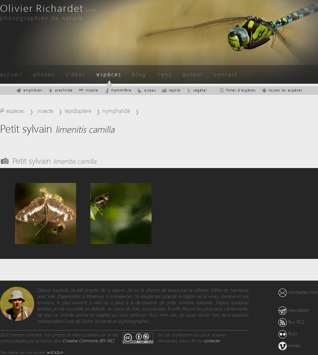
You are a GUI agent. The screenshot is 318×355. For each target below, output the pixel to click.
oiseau (146, 90)
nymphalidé (116, 110)
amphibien (29, 90)
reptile (170, 90)
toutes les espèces (281, 90)
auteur (193, 74)
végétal (196, 90)
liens (164, 74)
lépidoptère (78, 110)
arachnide (60, 90)
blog (139, 74)
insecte (88, 90)
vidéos (76, 74)
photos (44, 74)
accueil (11, 74)
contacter (211, 341)
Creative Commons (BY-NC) (88, 341)
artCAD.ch (55, 352)
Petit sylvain (54, 160)
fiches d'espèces (237, 90)
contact (226, 74)
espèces (109, 74)
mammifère (117, 90)
